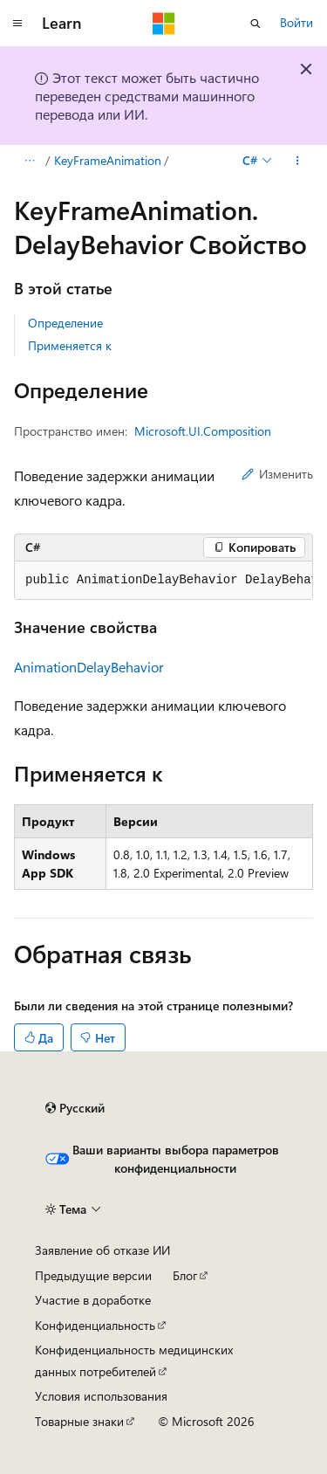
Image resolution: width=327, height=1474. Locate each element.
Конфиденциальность (95, 1325)
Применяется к (70, 345)
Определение (65, 322)
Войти (296, 22)
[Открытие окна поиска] (255, 23)
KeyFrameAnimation (107, 160)
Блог (185, 1275)
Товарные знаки (79, 1421)
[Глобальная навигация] (17, 23)
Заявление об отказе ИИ (102, 1250)
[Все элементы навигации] (29, 161)
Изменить (277, 473)
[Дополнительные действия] (298, 161)
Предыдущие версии (93, 1275)
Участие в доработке (93, 1299)
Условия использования (101, 1396)
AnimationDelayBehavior (89, 667)
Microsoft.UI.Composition (202, 431)
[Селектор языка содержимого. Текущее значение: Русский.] (75, 1108)
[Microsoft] (164, 23)
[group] (163, 580)
